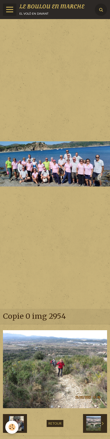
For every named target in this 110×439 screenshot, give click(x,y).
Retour (55, 423)
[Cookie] (11, 427)
